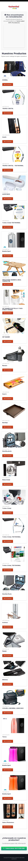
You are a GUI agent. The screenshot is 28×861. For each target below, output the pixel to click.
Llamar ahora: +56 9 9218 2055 (14, 848)
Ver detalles (7, 84)
